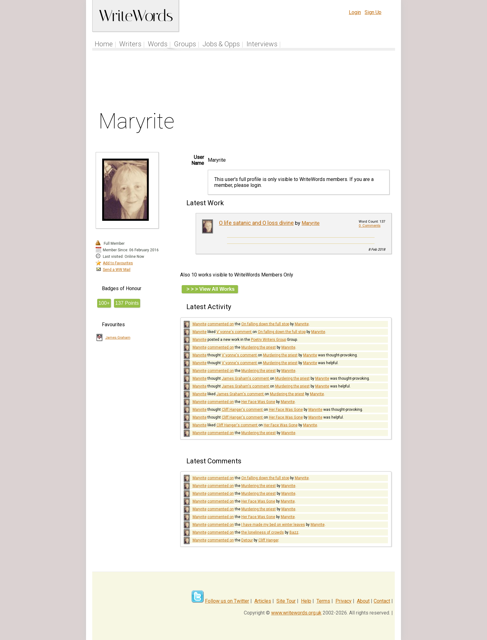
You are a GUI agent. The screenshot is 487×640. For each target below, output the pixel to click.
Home (104, 44)
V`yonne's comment (234, 332)
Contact (382, 601)
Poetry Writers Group (268, 339)
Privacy (343, 601)
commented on (220, 324)
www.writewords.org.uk (296, 613)
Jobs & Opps (221, 44)
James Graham (117, 338)
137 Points (127, 303)
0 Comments (369, 226)
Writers (130, 44)
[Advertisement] (244, 82)
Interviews (261, 44)
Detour (247, 540)
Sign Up (373, 12)
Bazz (293, 532)
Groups (185, 44)
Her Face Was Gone (258, 402)
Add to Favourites (118, 263)
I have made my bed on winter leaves (273, 524)
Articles (262, 601)
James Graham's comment (246, 378)
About (363, 601)
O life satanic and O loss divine (256, 223)
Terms (323, 601)
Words (157, 44)
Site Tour (286, 601)
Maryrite (311, 223)
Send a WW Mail (116, 269)
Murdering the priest (258, 347)
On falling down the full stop (265, 324)
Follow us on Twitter (227, 601)
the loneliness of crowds (262, 532)
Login (355, 12)
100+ (104, 303)
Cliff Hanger (268, 540)
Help (306, 601)
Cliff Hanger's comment (243, 409)
